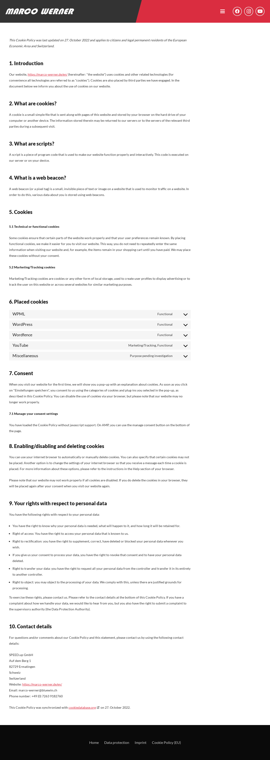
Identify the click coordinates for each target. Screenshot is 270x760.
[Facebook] (237, 11)
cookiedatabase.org (82, 707)
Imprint (140, 742)
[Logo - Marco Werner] (39, 11)
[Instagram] (248, 11)
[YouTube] (260, 11)
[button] (222, 11)
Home (94, 742)
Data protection (116, 742)
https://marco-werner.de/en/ (47, 74)
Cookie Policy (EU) (166, 742)
